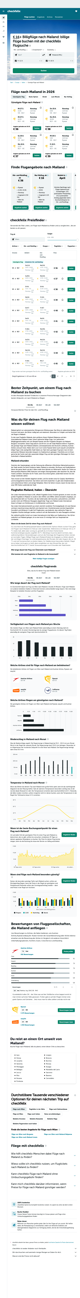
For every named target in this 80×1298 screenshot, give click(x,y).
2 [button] (57, 376)
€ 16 (16, 37)
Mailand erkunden (20, 461)
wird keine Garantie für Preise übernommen (61, 1242)
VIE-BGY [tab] (39, 405)
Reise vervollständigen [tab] (52, 1114)
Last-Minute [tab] (55, 97)
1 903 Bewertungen (28, 1025)
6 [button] (70, 376)
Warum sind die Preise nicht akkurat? (44, 1256)
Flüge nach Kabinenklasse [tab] (58, 1109)
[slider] (77, 240)
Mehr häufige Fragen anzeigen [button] (43, 558)
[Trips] (3, 37)
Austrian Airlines (26, 948)
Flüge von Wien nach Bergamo (22, 1134)
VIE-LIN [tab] (47, 405)
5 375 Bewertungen (27, 1013)
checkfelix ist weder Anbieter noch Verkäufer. (44, 1248)
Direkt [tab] (44, 97)
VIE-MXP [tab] (57, 405)
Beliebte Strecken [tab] (19, 1119)
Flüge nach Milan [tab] (19, 1109)
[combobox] (51, 50)
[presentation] (30, 46)
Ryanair (23, 1007)
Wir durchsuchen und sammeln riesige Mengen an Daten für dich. (44, 1252)
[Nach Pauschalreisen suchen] (3, 31)
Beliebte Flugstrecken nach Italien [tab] (25, 1124)
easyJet (23, 1019)
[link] (21, 208)
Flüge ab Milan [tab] (18, 1114)
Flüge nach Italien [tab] (34, 1114)
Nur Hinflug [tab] (68, 97)
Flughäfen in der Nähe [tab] (37, 1109)
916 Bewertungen (27, 954)
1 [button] (53, 376)
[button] (3, 11)
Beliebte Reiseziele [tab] (36, 1119)
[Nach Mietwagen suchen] (3, 26)
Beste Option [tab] (33, 97)
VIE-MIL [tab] (30, 405)
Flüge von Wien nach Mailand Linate (24, 1137)
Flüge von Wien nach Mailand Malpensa (58, 1134)
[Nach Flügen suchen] (3, 18)
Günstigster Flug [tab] (18, 97)
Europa (17, 82)
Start (11, 82)
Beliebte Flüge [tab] (52, 1119)
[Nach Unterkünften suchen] (3, 22)
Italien (23, 82)
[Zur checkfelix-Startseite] (14, 11)
